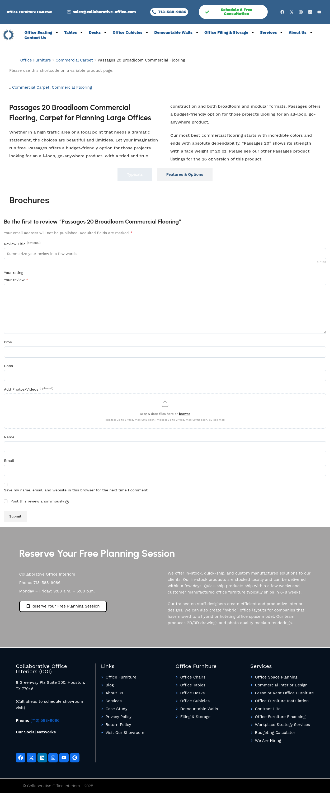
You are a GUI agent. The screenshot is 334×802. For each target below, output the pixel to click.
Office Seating (42, 32)
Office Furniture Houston (30, 12)
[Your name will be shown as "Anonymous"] (67, 504)
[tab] (134, 174)
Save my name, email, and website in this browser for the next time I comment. (76, 493)
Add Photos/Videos (28, 389)
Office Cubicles (130, 32)
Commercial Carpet (74, 60)
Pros (8, 342)
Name (9, 440)
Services (271, 32)
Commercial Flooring (72, 87)
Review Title (22, 243)
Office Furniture (35, 60)
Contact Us (35, 37)
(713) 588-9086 (45, 723)
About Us (301, 32)
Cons (8, 366)
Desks (98, 32)
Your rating (13, 273)
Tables (74, 32)
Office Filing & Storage (229, 32)
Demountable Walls (176, 32)
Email (9, 463)
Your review (16, 279)
